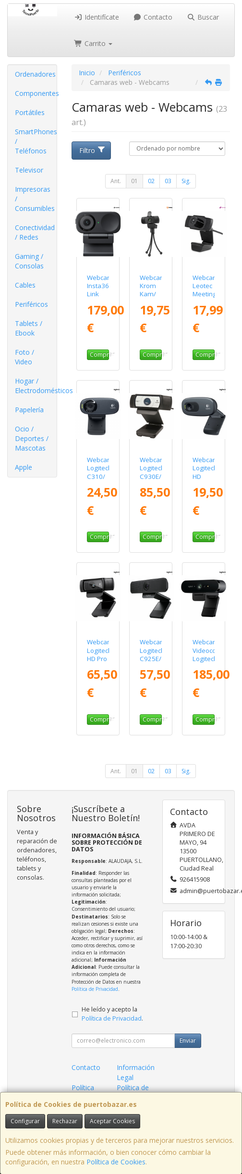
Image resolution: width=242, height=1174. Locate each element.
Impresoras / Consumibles (35, 199)
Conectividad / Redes (35, 232)
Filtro (92, 150)
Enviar (188, 1040)
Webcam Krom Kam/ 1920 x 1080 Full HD (153, 298)
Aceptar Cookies (112, 1121)
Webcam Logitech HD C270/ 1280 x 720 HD (206, 480)
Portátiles (30, 112)
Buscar (203, 17)
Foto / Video (24, 357)
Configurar (25, 1121)
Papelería (29, 409)
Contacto (153, 17)
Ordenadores (35, 74)
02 (151, 181)
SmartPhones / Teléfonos (36, 141)
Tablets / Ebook (28, 328)
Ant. (115, 181)
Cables (25, 285)
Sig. (186, 181)
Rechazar (64, 1121)
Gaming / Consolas (29, 261)
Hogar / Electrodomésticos (36, 385)
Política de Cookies (115, 1161)
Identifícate (96, 17)
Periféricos (31, 304)
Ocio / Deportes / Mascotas (31, 438)
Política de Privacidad (95, 989)
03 (168, 181)
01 (134, 181)
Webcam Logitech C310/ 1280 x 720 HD (100, 476)
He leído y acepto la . (112, 1014)
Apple (23, 467)
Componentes (36, 93)
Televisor (29, 169)
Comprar (99, 354)
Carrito (93, 43)
